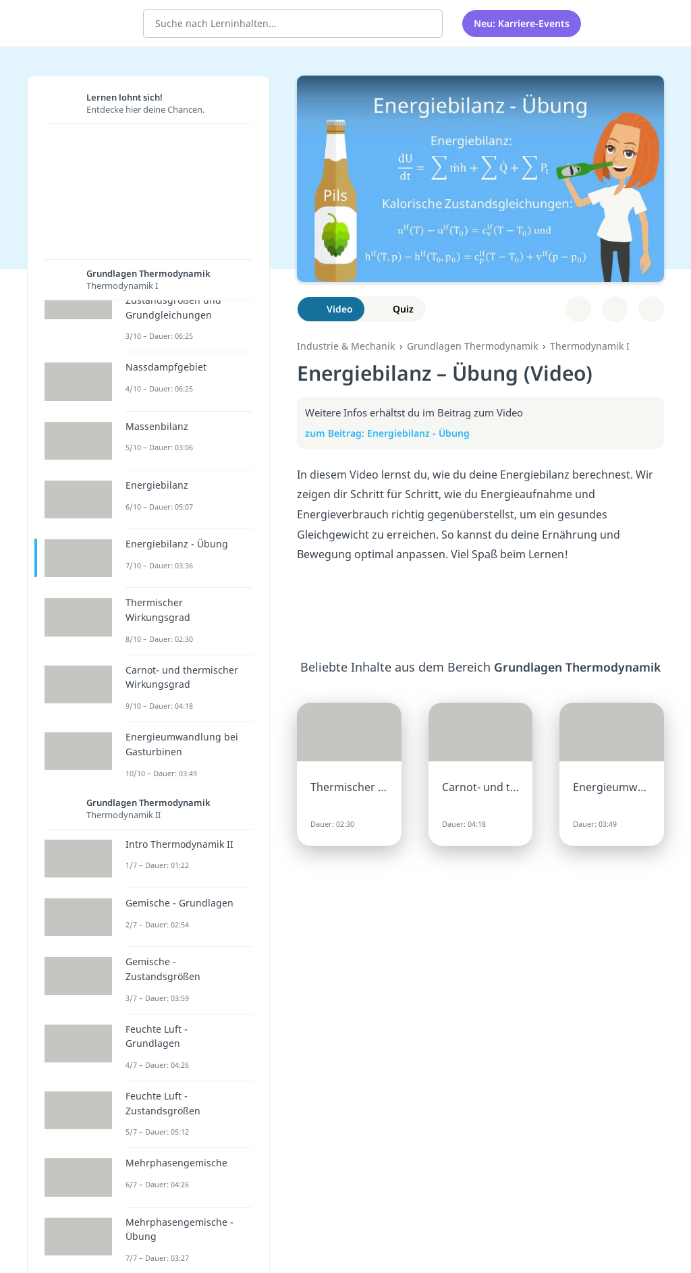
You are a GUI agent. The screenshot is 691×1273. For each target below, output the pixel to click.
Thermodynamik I (590, 346)
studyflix (90, 22)
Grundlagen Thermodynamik (472, 346)
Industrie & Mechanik (346, 346)
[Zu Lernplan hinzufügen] (578, 309)
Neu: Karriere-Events (522, 23)
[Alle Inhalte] (608, 23)
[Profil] (643, 23)
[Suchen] (425, 23)
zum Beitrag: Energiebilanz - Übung (394, 433)
